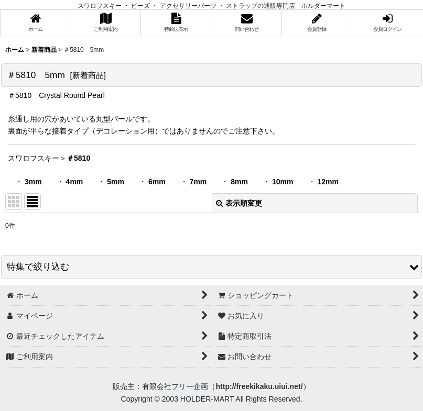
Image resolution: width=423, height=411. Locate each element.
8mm (239, 181)
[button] (211, 267)
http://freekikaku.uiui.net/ (258, 386)
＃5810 (78, 158)
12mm (328, 181)
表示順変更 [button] (239, 203)
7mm (198, 181)
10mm (283, 181)
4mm (74, 181)
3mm (33, 181)
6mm (157, 181)
